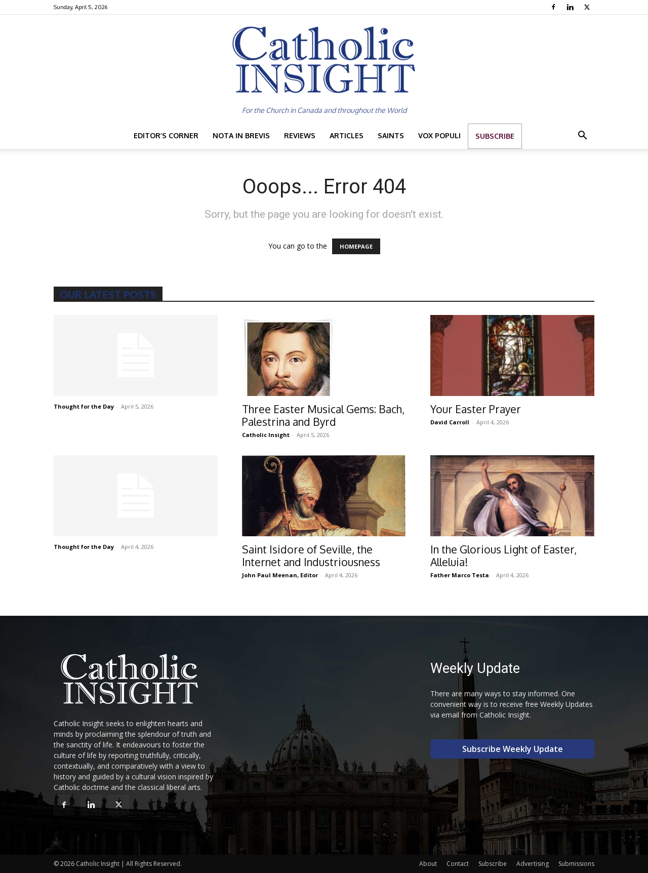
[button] (582, 136)
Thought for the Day (84, 406)
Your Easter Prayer (475, 409)
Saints (391, 135)
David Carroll (449, 422)
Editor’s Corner (166, 135)
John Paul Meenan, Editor (280, 575)
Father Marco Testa (459, 575)
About (428, 863)
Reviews (299, 135)
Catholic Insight (266, 435)
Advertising (532, 863)
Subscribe (494, 136)
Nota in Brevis (241, 135)
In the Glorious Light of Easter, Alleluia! (503, 555)
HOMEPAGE (356, 246)
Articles (346, 135)
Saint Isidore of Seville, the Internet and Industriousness (311, 555)
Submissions (576, 863)
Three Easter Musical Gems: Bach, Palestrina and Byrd (323, 415)
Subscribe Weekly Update (512, 749)
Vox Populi (439, 135)
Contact (458, 863)
